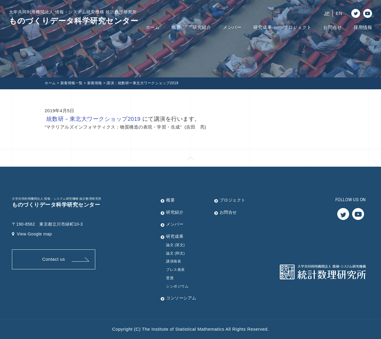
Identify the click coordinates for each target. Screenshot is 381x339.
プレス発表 (175, 270)
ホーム (153, 27)
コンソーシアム (181, 298)
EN (339, 13)
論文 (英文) (175, 245)
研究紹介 (202, 27)
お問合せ (332, 27)
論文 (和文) (175, 253)
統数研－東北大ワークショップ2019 (93, 119)
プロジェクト (297, 27)
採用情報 (363, 27)
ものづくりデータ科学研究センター (73, 17)
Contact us (53, 259)
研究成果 (262, 27)
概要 (176, 27)
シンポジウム (177, 286)
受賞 (170, 278)
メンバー (232, 27)
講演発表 (173, 261)
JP (327, 13)
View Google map (32, 234)
